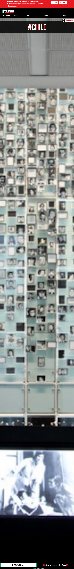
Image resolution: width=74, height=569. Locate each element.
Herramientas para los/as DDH (10, 15)
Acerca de (46, 15)
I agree (54, 2)
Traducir (70, 20)
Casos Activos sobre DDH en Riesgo (54, 565)
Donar (28, 15)
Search (64, 15)
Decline (62, 2)
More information (12, 6)
